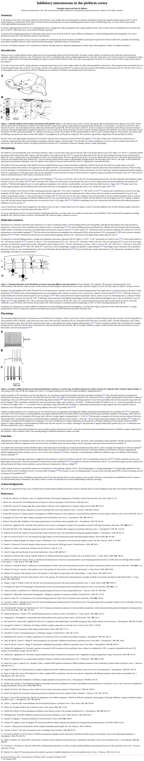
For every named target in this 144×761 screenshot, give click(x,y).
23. (2, 587)
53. (2, 719)
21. (2, 577)
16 (71, 155)
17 (53, 178)
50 (111, 458)
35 (128, 411)
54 (74, 463)
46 (140, 447)
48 (64, 451)
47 (62, 451)
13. (2, 544)
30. (2, 618)
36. (2, 641)
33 (29, 327)
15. (2, 552)
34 (31, 327)
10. (2, 533)
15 (73, 140)
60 (25, 473)
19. (2, 569)
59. (2, 746)
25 (116, 234)
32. (2, 625)
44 (81, 423)
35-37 (104, 395)
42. (2, 670)
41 (15, 454)
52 (66, 461)
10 (126, 411)
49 (17, 454)
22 (114, 186)
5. (1, 514)
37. (2, 644)
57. (2, 734)
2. (1, 502)
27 (24, 241)
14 (72, 169)
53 (68, 461)
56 (113, 468)
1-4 (10, 61)
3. (1, 506)
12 (65, 227)
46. (2, 689)
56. (2, 730)
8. (1, 525)
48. (2, 697)
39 (62, 399)
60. (2, 752)
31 (111, 320)
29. (2, 614)
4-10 (70, 67)
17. (2, 560)
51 (113, 458)
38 (60, 399)
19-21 (29, 181)
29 (54, 295)
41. (2, 663)
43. (2, 673)
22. (2, 583)
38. (2, 648)
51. (2, 711)
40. (2, 659)
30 (117, 292)
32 (94, 322)
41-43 (130, 418)
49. (2, 703)
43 (7, 423)
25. (2, 594)
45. (2, 683)
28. (2, 608)
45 (94, 423)
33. (2, 629)
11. (2, 537)
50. (2, 707)
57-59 (58, 470)
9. (1, 529)
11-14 (92, 138)
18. (2, 565)
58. (2, 740)
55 (76, 463)
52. (2, 715)
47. (2, 693)
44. (2, 680)
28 (11, 300)
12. (2, 540)
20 (122, 183)
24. (2, 591)
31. (2, 621)
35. (2, 637)
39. (2, 655)
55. (2, 726)
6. (1, 517)
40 (74, 407)
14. (2, 548)
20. (2, 573)
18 (55, 178)
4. (1, 510)
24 (14, 234)
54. (2, 722)
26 (122, 238)
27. (2, 602)
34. (2, 633)
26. (2, 598)
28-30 (12, 292)
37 (129, 411)
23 (47, 209)
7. (1, 521)
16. (2, 556)
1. (1, 498)
